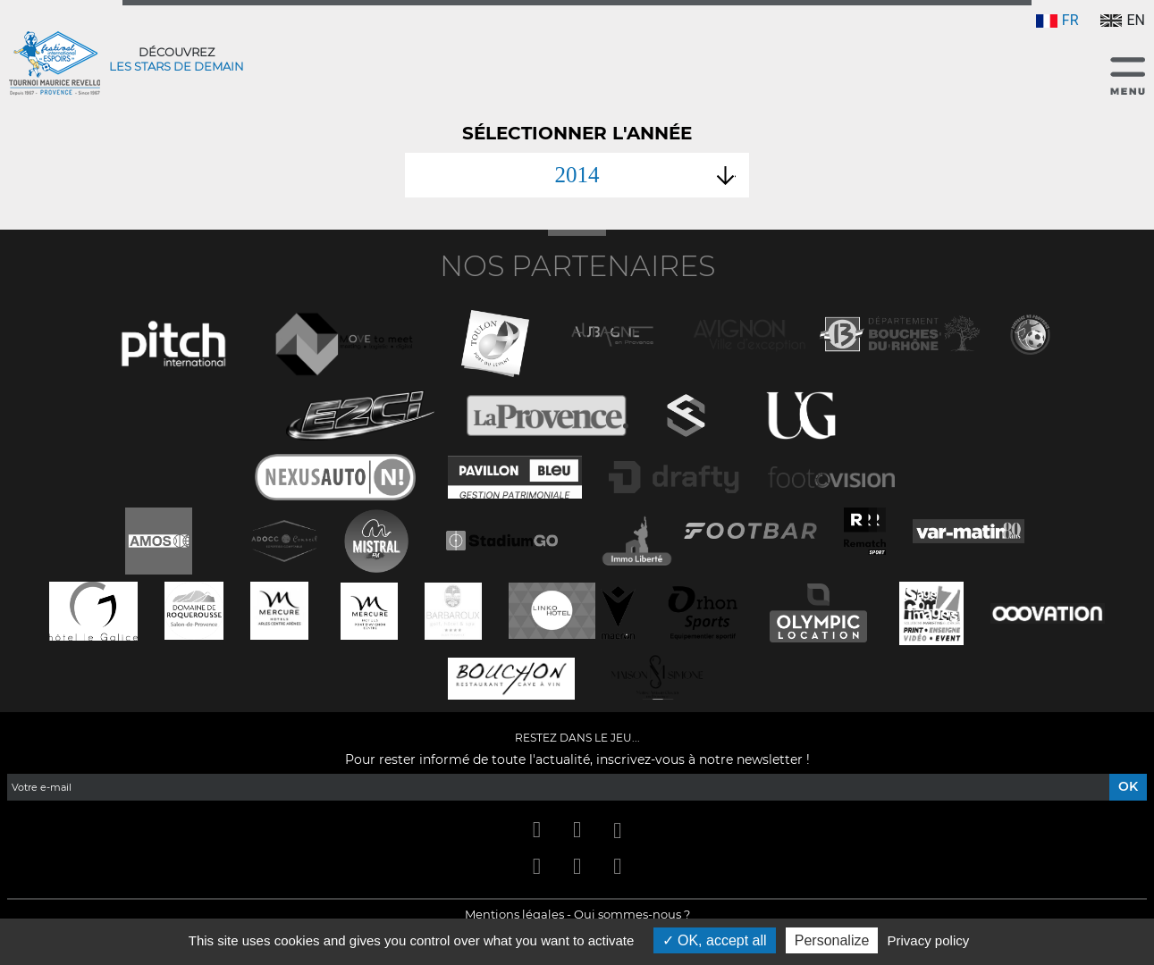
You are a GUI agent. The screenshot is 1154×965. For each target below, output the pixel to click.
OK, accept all (714, 940)
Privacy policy (929, 940)
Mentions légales (514, 914)
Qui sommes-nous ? (632, 914)
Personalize (832, 940)
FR (1057, 20)
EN (1122, 20)
